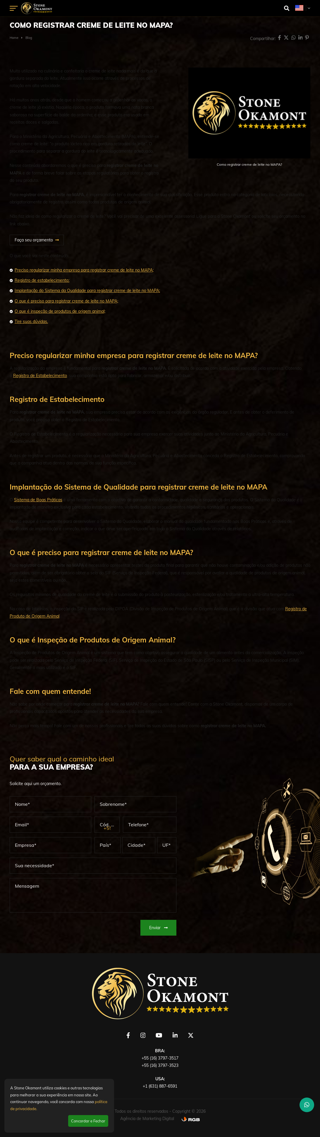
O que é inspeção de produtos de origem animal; (60, 311)
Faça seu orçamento (34, 240)
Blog (28, 38)
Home (14, 38)
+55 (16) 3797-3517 (160, 1058)
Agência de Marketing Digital (147, 1118)
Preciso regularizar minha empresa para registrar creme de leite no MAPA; (84, 270)
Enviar (158, 927)
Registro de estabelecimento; (42, 280)
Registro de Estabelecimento (40, 375)
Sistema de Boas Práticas (38, 499)
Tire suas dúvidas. (31, 321)
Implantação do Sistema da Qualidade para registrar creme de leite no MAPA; (87, 290)
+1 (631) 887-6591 (160, 1086)
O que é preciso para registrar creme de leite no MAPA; (66, 301)
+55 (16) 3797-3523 (160, 1065)
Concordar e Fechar (88, 1121)
